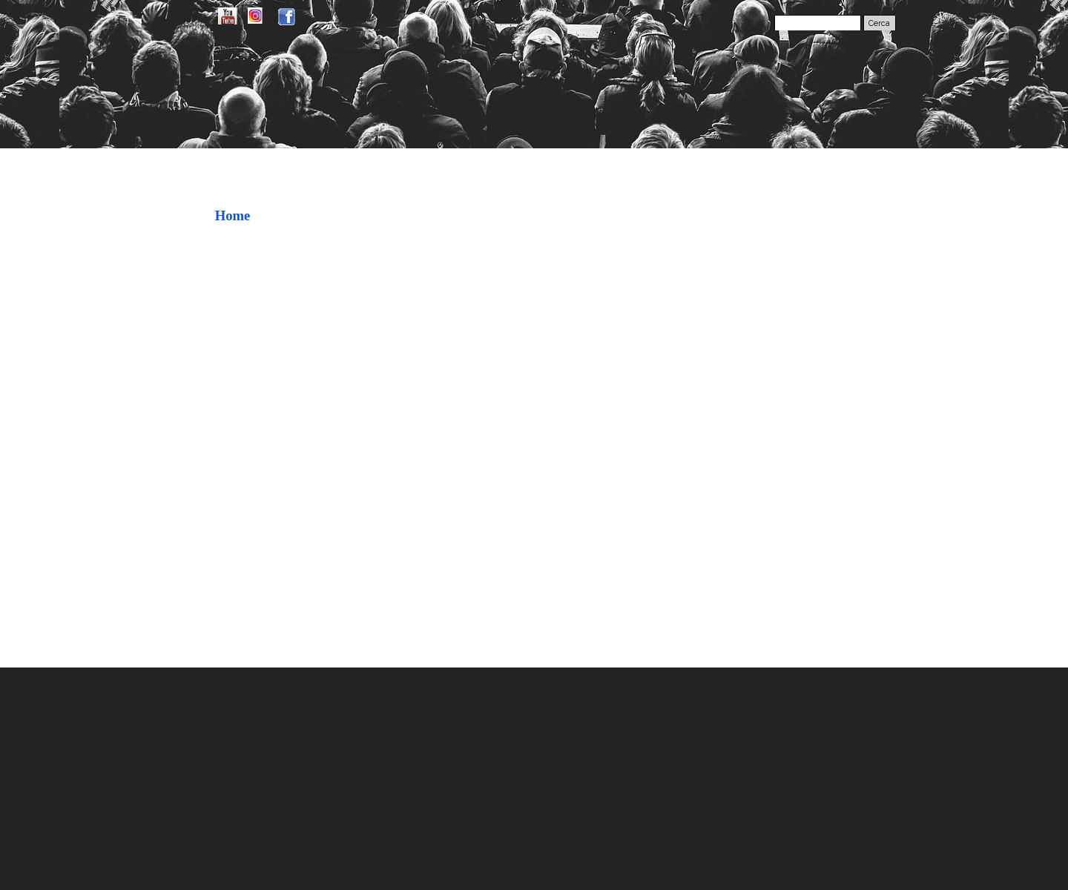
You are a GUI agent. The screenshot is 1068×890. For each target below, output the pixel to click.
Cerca (879, 23)
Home (233, 215)
